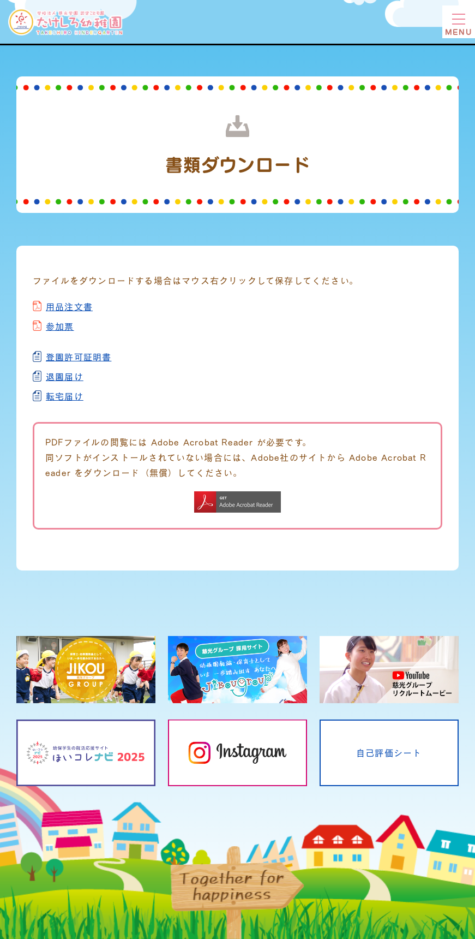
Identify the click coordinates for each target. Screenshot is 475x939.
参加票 (60, 326)
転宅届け (64, 396)
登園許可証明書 (78, 357)
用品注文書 (69, 306)
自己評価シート (389, 752)
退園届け (64, 376)
